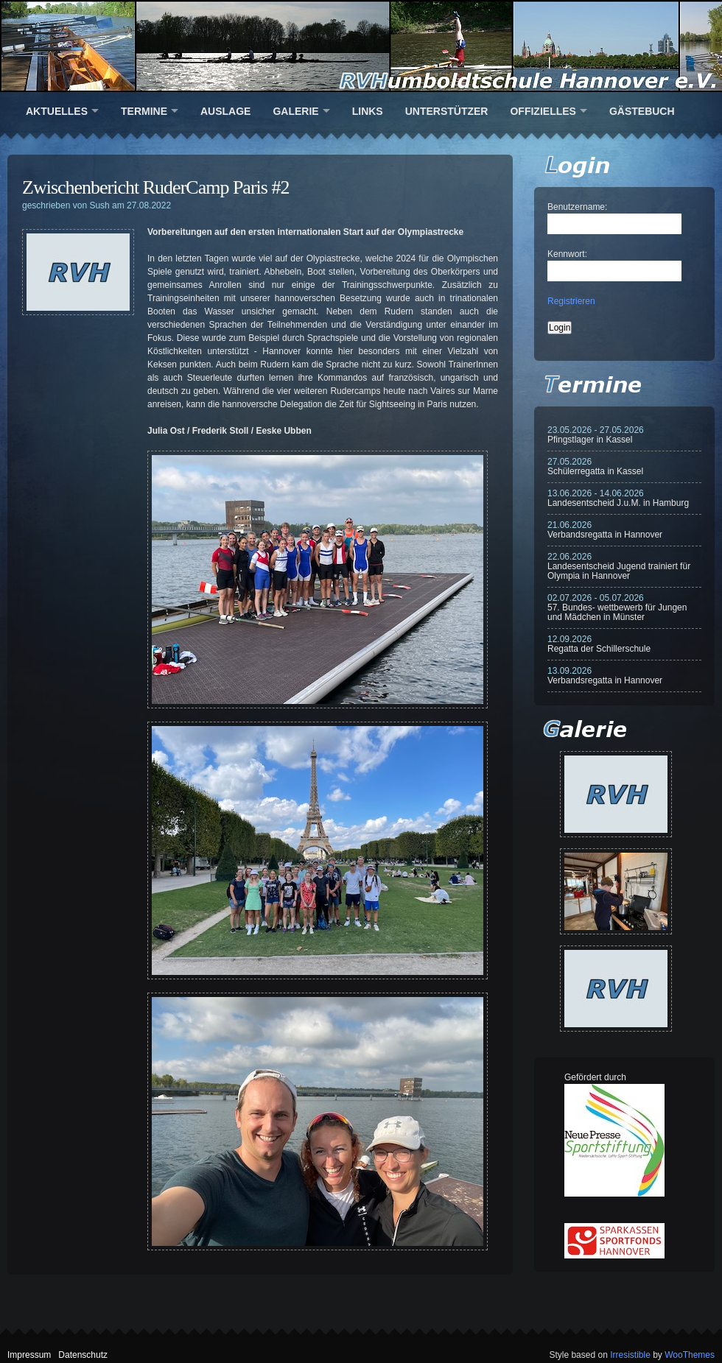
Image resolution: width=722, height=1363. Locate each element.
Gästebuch (642, 111)
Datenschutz (83, 1355)
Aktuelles (57, 111)
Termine (144, 111)
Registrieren (571, 301)
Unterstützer (446, 111)
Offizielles (542, 111)
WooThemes (690, 1355)
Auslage (225, 111)
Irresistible (630, 1355)
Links (367, 111)
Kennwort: (567, 254)
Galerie (295, 111)
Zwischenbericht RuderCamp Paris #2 (155, 187)
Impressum (29, 1355)
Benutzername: (577, 207)
